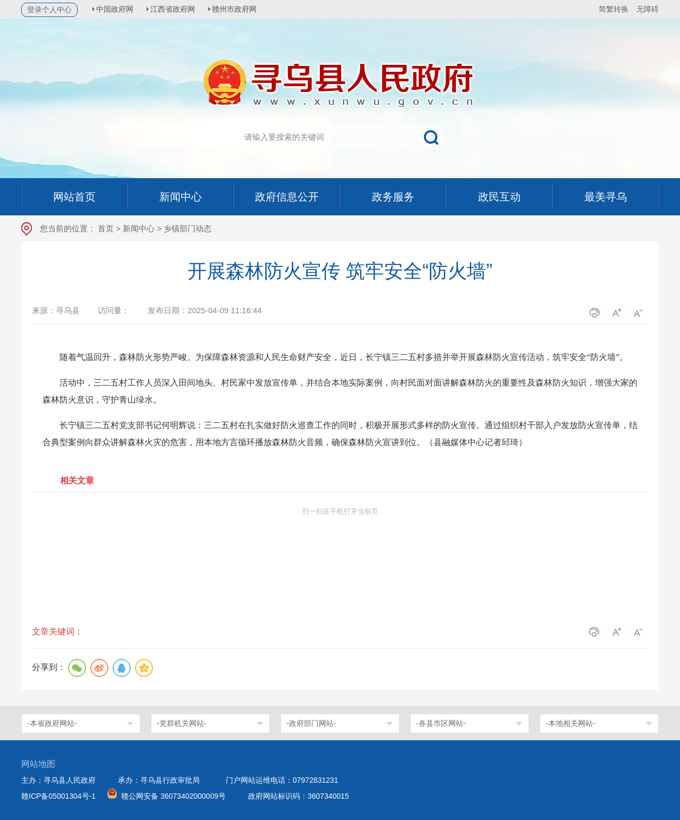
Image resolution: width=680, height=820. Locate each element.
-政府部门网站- (311, 723)
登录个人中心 (49, 9)
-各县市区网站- (440, 723)
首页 (106, 228)
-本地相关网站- (570, 723)
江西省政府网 (176, 9)
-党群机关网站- (181, 723)
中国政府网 (116, 9)
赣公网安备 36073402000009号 (173, 796)
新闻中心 (139, 228)
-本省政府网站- (51, 723)
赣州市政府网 (239, 9)
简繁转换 (613, 9)
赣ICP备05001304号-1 (58, 796)
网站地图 (38, 763)
